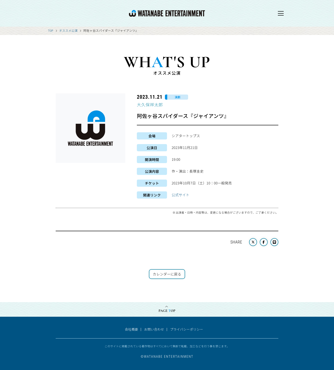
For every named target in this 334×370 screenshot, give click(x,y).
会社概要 (131, 329)
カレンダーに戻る (167, 274)
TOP (50, 30)
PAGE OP (167, 311)
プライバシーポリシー (186, 329)
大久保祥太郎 (150, 104)
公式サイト (180, 194)
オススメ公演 (68, 30)
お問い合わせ (154, 329)
